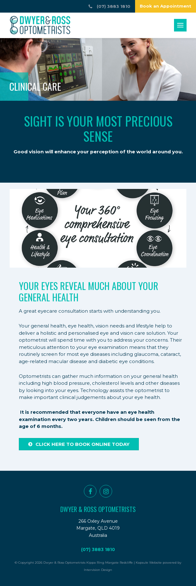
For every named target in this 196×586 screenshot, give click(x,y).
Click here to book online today (78, 444)
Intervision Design (98, 570)
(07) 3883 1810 (98, 549)
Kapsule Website (149, 562)
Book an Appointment (165, 6)
